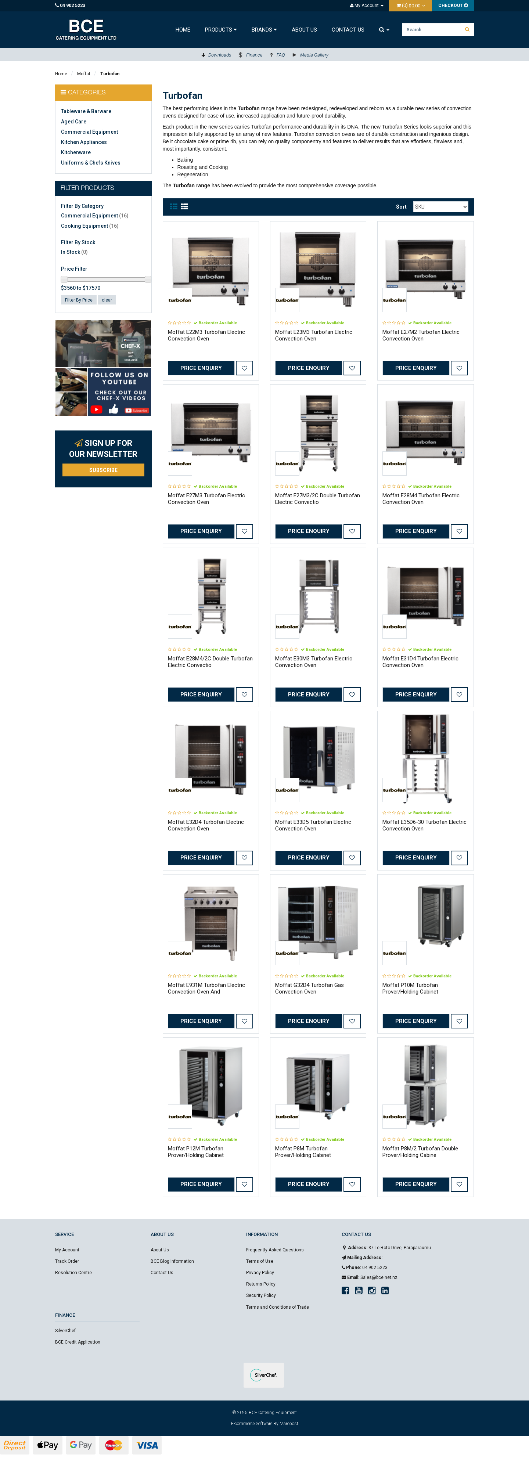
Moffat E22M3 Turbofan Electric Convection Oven (206, 335)
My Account (67, 1249)
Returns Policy (261, 1284)
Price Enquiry (201, 368)
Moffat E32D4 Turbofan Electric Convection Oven (206, 825)
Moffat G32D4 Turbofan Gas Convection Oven (309, 988)
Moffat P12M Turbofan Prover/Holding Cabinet (196, 1151)
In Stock (74, 252)
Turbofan (109, 73)
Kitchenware (76, 152)
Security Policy (261, 1295)
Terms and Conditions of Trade (277, 1307)
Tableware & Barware (86, 111)
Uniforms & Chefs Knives (90, 163)
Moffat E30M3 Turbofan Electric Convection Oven (313, 661)
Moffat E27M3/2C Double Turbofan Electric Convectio (317, 498)
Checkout (453, 5)
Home (183, 29)
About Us (304, 29)
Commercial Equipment (89, 132)
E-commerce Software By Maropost (264, 1423)
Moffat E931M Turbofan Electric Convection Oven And (206, 988)
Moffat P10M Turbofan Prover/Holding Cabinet (410, 988)
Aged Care (73, 122)
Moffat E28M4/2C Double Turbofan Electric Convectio (210, 661)
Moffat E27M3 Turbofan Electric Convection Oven (206, 498)
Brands (264, 29)
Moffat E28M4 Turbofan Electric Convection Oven (421, 498)
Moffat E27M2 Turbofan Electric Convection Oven (421, 335)
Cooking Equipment (90, 226)
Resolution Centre (73, 1272)
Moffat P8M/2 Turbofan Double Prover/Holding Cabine (420, 1151)
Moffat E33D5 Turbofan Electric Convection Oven (313, 825)
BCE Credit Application (77, 1342)
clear (107, 300)
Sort (401, 207)
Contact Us (348, 29)
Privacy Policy (260, 1272)
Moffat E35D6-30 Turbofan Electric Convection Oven (424, 825)
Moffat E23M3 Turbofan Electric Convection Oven (313, 335)
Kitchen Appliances (84, 142)
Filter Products (87, 188)
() (408, 5)
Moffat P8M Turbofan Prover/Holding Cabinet (303, 1151)
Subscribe (103, 470)
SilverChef (65, 1330)
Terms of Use (259, 1261)
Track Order (67, 1261)
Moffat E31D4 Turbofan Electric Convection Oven (420, 661)
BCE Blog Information (172, 1261)
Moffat (83, 73)
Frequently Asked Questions (275, 1249)
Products (221, 29)
